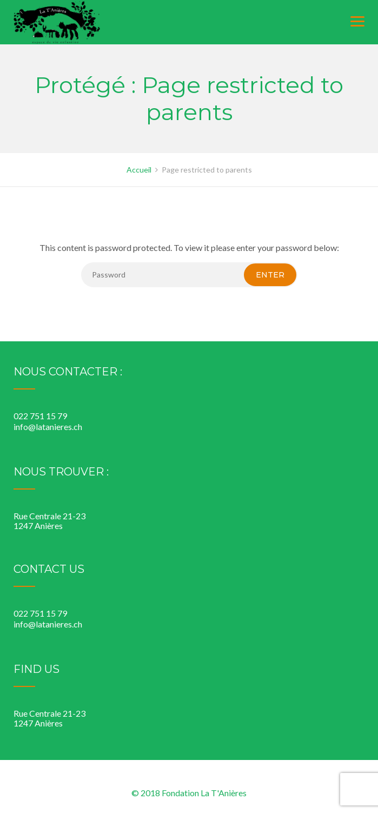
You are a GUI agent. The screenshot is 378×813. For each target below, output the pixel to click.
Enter (270, 275)
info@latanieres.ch (48, 426)
